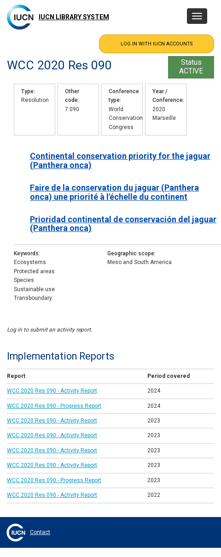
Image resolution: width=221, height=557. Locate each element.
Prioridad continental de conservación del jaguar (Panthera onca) (123, 223)
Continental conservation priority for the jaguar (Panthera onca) (120, 160)
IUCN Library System (74, 17)
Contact (40, 532)
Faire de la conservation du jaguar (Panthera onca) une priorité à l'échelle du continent (114, 192)
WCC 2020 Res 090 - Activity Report (52, 391)
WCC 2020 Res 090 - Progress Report (54, 406)
